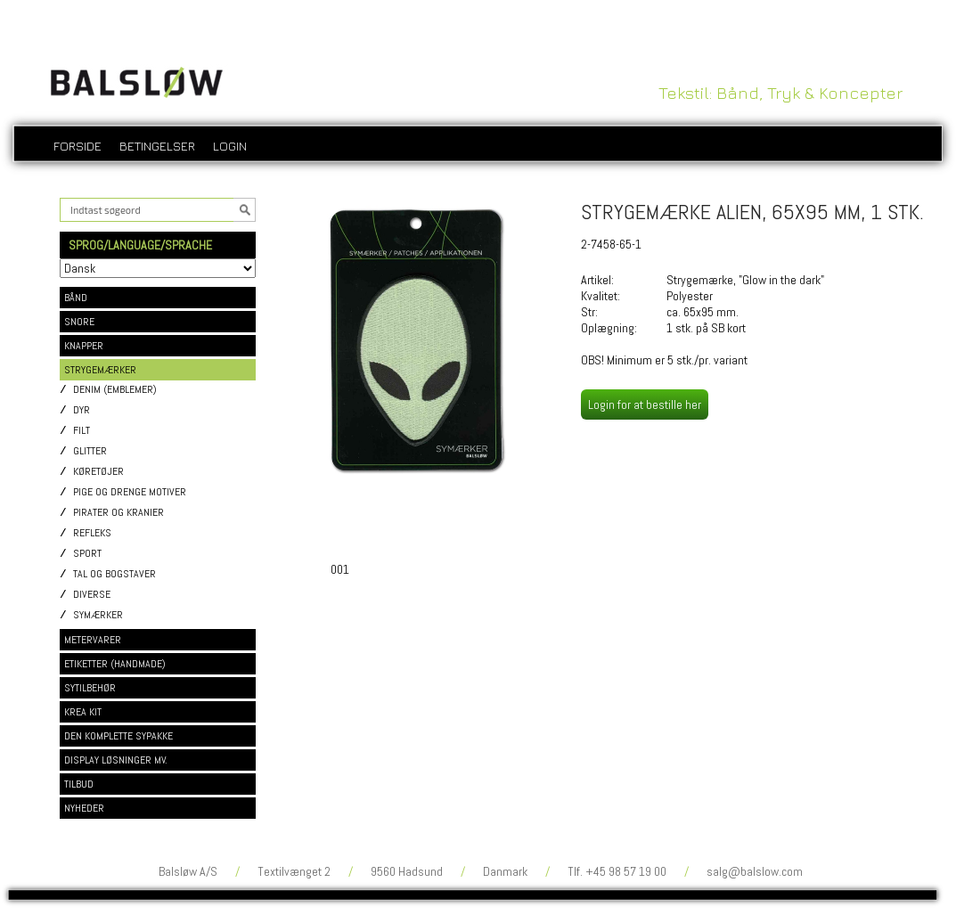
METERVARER (92, 640)
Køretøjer (98, 471)
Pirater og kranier (118, 512)
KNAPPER (83, 346)
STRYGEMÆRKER (100, 370)
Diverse (91, 594)
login (230, 145)
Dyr (81, 410)
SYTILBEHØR (90, 688)
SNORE (79, 322)
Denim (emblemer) (115, 389)
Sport (87, 553)
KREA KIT (83, 712)
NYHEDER (84, 808)
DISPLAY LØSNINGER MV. (116, 760)
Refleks (92, 533)
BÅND (75, 297)
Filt (81, 430)
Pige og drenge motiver (129, 492)
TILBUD (79, 784)
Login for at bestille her (644, 404)
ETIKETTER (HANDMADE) (115, 664)
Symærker (98, 615)
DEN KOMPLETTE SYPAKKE (118, 736)
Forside (77, 145)
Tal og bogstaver (114, 574)
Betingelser (157, 145)
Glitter (90, 451)
